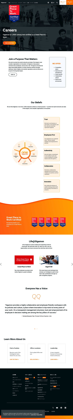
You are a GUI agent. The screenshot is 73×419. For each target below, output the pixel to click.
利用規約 (17, 411)
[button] (9, 3)
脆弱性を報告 (46, 411)
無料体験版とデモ (53, 380)
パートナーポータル (29, 383)
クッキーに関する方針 (37, 411)
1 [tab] (35, 329)
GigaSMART (40, 389)
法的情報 (53, 411)
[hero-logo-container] (4, 2)
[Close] (42, 415)
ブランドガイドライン (17, 379)
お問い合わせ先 (69, 2)
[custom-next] (72, 264)
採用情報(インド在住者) (17, 384)
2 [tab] (37, 329)
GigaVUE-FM (40, 387)
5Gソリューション (41, 398)
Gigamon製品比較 (53, 383)
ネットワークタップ (41, 394)
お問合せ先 (27, 381)
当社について (15, 377)
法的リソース (15, 388)
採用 (13, 381)
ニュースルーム (16, 390)
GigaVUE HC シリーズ (42, 392)
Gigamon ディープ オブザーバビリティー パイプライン (43, 381)
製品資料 (27, 385)
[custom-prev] (1, 264)
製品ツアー (40, 377)
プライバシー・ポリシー (26, 411)
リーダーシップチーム (17, 386)
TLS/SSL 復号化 (41, 396)
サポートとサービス (29, 391)
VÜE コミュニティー (29, 377)
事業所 (14, 393)
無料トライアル (62, 2)
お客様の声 (15, 395)
